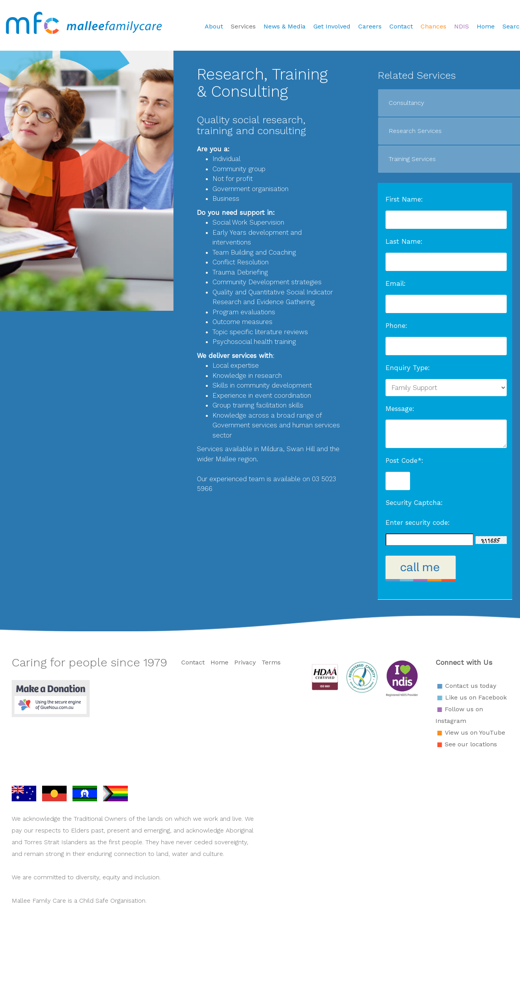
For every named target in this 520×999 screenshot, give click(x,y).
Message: (400, 409)
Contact (401, 26)
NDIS (461, 26)
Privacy (245, 662)
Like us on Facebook (476, 697)
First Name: (404, 199)
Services (243, 26)
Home (486, 26)
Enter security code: (418, 522)
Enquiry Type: (408, 368)
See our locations (471, 744)
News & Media (285, 26)
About (214, 26)
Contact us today (470, 685)
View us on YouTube (475, 732)
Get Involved (331, 26)
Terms (271, 662)
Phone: (396, 325)
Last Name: (404, 241)
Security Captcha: (414, 503)
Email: (396, 283)
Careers (370, 26)
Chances (433, 26)
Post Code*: (404, 460)
